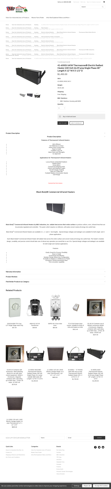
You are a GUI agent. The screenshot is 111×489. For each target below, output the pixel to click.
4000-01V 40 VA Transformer (35, 324)
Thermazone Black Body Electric (87, 32)
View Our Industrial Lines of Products (17, 17)
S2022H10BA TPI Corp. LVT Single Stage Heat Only (14, 324)
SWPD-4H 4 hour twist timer (55, 324)
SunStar (58, 452)
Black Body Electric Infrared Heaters (66, 32)
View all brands (60, 474)
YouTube (103, 447)
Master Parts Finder (38, 17)
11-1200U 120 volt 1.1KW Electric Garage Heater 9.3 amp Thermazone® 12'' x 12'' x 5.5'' (14, 422)
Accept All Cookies (101, 486)
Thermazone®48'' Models (12, 55)
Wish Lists (82, 2)
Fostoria (58, 466)
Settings (76, 486)
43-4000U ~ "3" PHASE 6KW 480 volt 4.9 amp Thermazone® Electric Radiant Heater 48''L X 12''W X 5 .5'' (75, 373)
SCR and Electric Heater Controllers (50, 36)
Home (7, 24)
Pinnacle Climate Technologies (64, 471)
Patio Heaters (44, 27)
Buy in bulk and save (69, 116)
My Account (76, 2)
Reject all (87, 486)
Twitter (99, 447)
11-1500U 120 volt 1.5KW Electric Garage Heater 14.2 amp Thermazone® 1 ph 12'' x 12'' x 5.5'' (55, 372)
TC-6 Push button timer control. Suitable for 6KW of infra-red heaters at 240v (75, 325)
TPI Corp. (59, 457)
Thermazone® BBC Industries (86, 49)
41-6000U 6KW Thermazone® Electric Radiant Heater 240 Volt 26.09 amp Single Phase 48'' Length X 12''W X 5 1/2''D (95, 374)
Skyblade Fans (60, 462)
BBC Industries (60, 455)
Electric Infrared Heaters (47, 32)
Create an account (96, 2)
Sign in (88, 2)
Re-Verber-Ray (60, 450)
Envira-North (59, 469)
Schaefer (58, 464)
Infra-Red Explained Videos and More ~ (58, 17)
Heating (36, 24)
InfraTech (58, 459)
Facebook (95, 447)
